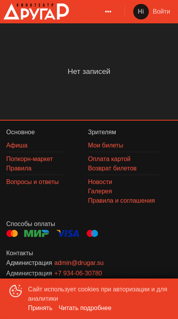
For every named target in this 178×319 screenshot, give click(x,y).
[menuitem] (108, 12)
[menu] (95, 12)
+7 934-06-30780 (78, 273)
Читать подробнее (85, 308)
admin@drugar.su (79, 262)
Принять (40, 308)
